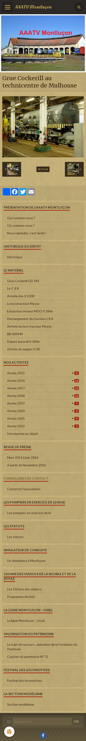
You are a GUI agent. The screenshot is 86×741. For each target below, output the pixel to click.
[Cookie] (9, 732)
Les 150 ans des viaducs (24, 589)
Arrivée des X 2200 (20, 296)
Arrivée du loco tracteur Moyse (29, 326)
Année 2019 (43, 403)
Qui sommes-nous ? (21, 218)
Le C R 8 (13, 288)
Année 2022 (43, 426)
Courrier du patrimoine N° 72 (27, 657)
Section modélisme (20, 704)
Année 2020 (43, 411)
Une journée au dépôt (22, 434)
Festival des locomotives (24, 680)
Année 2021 (43, 418)
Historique (14, 257)
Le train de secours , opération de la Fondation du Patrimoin (42, 646)
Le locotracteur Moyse (23, 303)
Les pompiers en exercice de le (29, 513)
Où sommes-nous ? (21, 225)
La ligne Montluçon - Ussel (26, 620)
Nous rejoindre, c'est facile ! (27, 233)
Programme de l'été (21, 597)
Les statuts (15, 537)
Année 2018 (43, 396)
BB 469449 (15, 334)
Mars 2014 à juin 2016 (22, 457)
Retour (43, 169)
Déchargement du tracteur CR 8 (30, 319)
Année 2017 (43, 388)
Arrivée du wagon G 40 (23, 349)
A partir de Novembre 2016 (26, 465)
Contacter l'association (23, 489)
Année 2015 (43, 373)
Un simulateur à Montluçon (26, 561)
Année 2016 (43, 380)
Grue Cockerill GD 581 (23, 281)
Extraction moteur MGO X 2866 (30, 311)
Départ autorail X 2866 (23, 341)
